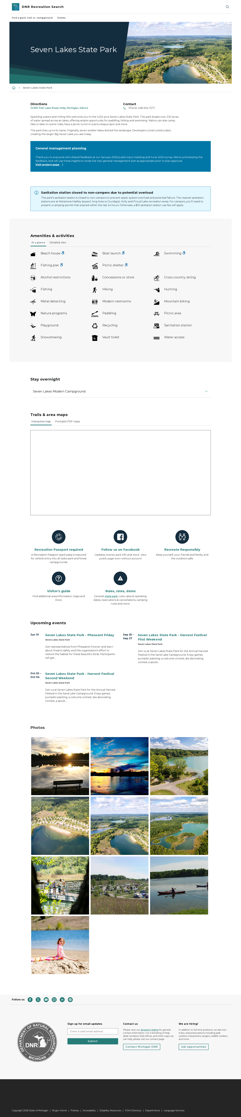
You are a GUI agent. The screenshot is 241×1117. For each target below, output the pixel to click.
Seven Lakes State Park (37, 87)
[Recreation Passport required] (58, 541)
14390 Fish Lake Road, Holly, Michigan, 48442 (59, 108)
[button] (120, 391)
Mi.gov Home (59, 1110)
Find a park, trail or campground (32, 17)
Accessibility (89, 1110)
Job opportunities (193, 1046)
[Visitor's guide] (58, 582)
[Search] (227, 7)
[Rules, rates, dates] (120, 582)
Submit (93, 1041)
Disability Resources (110, 1110)
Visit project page (50, 164)
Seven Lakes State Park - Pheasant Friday (79, 635)
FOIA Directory (133, 1110)
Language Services (174, 1110)
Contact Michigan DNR (142, 1046)
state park (111, 596)
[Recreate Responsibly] (182, 541)
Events (62, 17)
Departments (152, 1110)
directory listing (149, 1029)
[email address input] (92, 1031)
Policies (75, 1110)
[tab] (38, 243)
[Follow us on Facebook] (120, 541)
